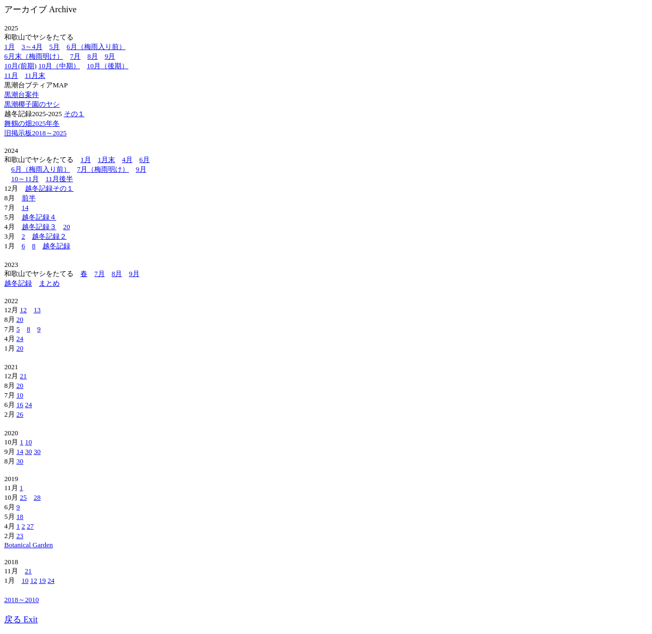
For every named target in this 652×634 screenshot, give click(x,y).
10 (20, 395)
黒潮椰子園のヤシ (32, 104)
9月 (110, 56)
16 (20, 405)
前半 (29, 198)
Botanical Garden (28, 545)
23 (20, 536)
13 (37, 310)
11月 (11, 75)
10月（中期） (59, 66)
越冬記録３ (39, 227)
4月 (127, 160)
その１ (74, 114)
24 (20, 339)
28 (37, 497)
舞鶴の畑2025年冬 (32, 123)
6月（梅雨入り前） (96, 47)
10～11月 (25, 179)
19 (42, 580)
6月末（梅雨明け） (33, 56)
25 (23, 497)
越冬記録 (56, 246)
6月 (145, 160)
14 (25, 208)
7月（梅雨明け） (103, 169)
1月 (9, 47)
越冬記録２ (49, 236)
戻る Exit (21, 619)
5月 (55, 47)
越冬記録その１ (49, 188)
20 (66, 227)
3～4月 (32, 47)
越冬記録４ (39, 217)
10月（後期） (107, 66)
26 (20, 414)
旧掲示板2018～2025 (35, 133)
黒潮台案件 (21, 95)
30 (28, 452)
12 (23, 310)
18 (20, 517)
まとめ (49, 283)
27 (30, 526)
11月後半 (60, 179)
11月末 (35, 75)
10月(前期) (20, 66)
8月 (92, 56)
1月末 (107, 160)
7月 (75, 56)
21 (23, 376)
